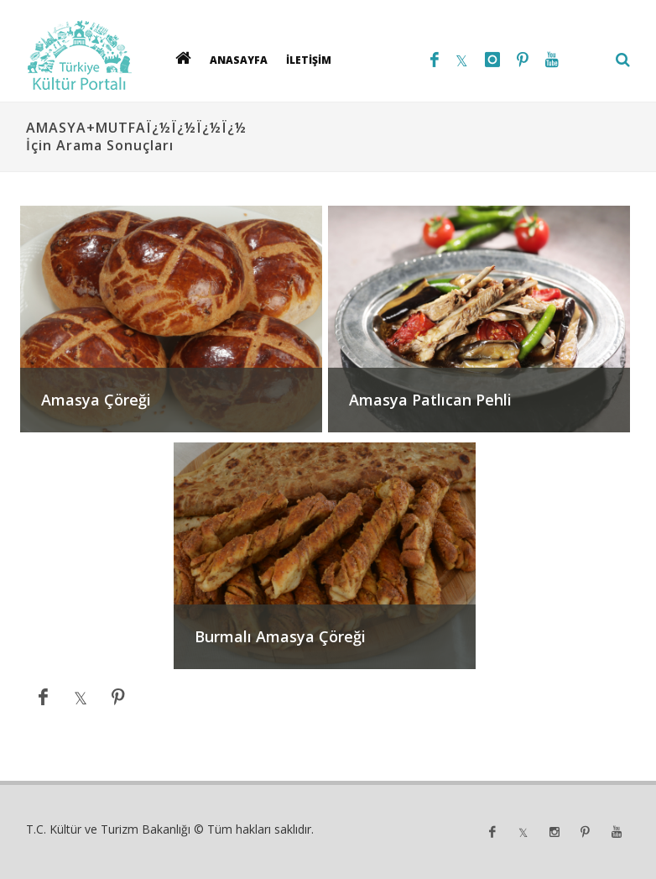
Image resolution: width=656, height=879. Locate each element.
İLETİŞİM (308, 60)
